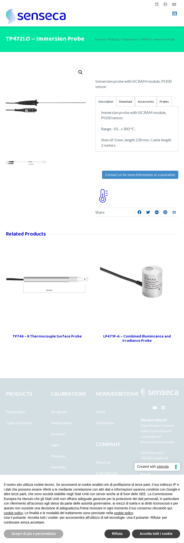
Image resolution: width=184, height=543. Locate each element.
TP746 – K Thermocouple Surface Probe (47, 336)
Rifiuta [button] (117, 534)
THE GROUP (107, 473)
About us (103, 462)
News (100, 411)
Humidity (58, 467)
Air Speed (59, 411)
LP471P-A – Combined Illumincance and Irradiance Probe (137, 338)
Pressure (58, 456)
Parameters (15, 411)
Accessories (146, 101)
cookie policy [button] (13, 513)
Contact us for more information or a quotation (140, 175)
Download (125, 101)
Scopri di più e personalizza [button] (34, 534)
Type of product (19, 422)
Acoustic (58, 433)
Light (55, 445)
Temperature (61, 422)
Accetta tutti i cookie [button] (156, 534)
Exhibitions (105, 422)
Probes (164, 101)
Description (105, 101)
